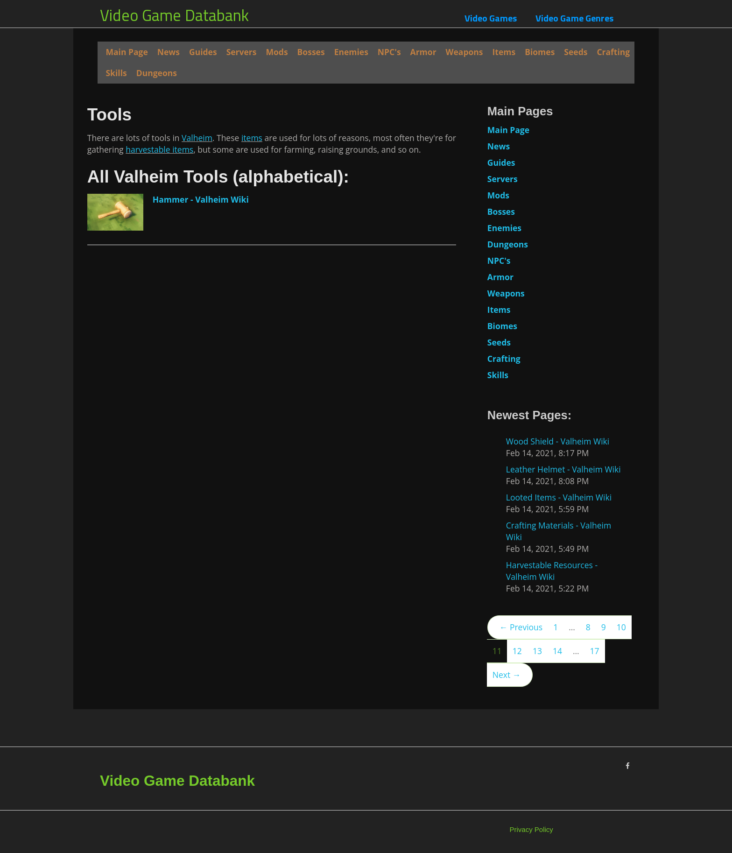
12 (517, 650)
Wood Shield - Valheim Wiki (557, 441)
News (168, 51)
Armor (423, 51)
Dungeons (156, 72)
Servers (241, 51)
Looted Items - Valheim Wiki (559, 497)
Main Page (127, 51)
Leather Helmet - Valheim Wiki (563, 469)
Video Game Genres (574, 18)
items (251, 345)
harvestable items (159, 356)
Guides (203, 51)
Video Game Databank (174, 15)
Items (504, 51)
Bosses (311, 51)
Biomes (540, 51)
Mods (277, 51)
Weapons (464, 51)
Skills (116, 72)
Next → (507, 674)
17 (594, 650)
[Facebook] (628, 766)
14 (557, 650)
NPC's (389, 51)
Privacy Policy (531, 829)
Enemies (351, 51)
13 (537, 650)
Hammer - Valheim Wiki (201, 406)
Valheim (197, 345)
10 (621, 627)
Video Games (491, 18)
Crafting (613, 51)
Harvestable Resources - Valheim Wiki (552, 570)
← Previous (521, 627)
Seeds (575, 51)
